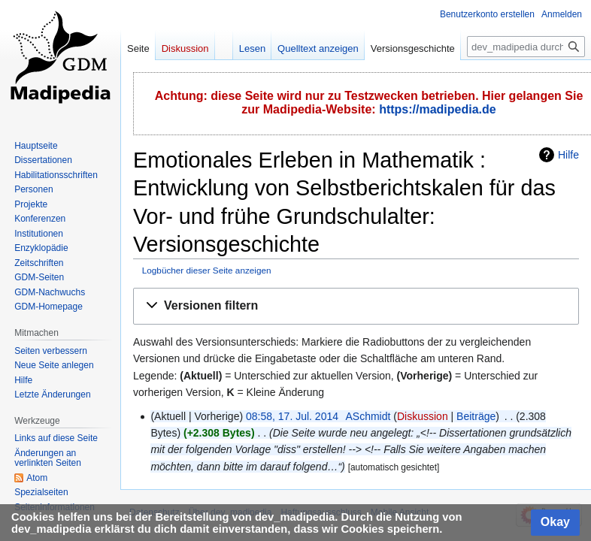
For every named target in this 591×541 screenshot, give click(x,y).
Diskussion (422, 416)
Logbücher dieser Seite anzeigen (206, 270)
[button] (356, 306)
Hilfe (568, 155)
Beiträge (476, 416)
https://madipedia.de (437, 109)
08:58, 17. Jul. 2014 (292, 416)
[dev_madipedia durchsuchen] (526, 46)
